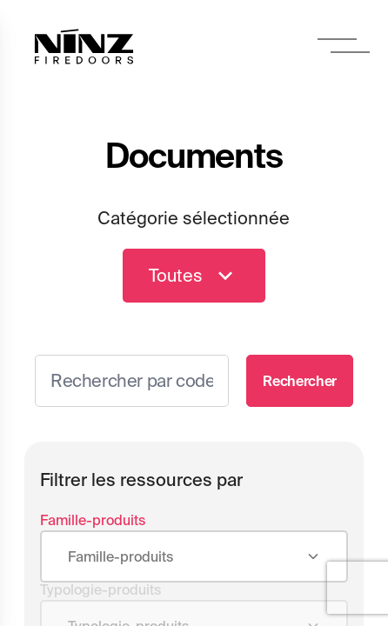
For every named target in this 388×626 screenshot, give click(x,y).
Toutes (194, 276)
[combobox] (194, 557)
